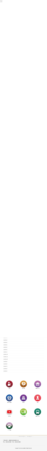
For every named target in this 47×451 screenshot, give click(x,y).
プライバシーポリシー (22, 436)
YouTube (9, 416)
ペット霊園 (9, 430)
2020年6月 (5, 340)
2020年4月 (5, 344)
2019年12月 (6, 354)
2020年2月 (5, 349)
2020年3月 (5, 347)
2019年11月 (6, 356)
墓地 (37, 402)
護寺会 (23, 402)
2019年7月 (5, 366)
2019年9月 (5, 361)
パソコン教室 (23, 416)
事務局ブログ (38, 388)
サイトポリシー (29, 436)
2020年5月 (5, 342)
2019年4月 (5, 371)
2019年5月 (5, 368)
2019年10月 (6, 359)
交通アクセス (38, 416)
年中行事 (23, 388)
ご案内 (9, 388)
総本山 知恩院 (9, 402)
